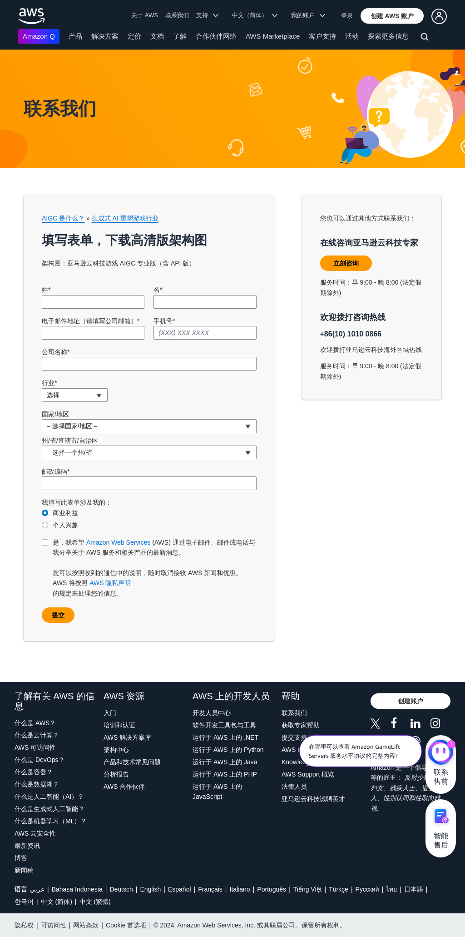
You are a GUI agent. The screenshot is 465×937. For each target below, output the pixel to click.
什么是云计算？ (37, 735)
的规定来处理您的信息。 (155, 567)
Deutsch (121, 889)
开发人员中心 (212, 713)
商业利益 (65, 512)
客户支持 (322, 36)
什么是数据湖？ (37, 784)
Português (271, 889)
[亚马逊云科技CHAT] (440, 753)
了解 (180, 36)
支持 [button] (207, 15)
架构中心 (116, 749)
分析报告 (116, 774)
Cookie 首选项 (126, 925)
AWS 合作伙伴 (124, 786)
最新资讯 (27, 845)
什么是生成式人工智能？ (49, 808)
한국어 (24, 901)
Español (179, 889)
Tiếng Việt (307, 889)
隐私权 (24, 925)
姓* (46, 289)
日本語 (413, 889)
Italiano (240, 889)
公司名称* (55, 352)
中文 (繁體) (95, 901)
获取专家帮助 (301, 725)
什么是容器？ (34, 772)
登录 (347, 15)
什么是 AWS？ (35, 723)
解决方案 (105, 36)
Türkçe (338, 889)
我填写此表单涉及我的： (77, 502)
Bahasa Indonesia (77, 889)
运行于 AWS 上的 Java (225, 762)
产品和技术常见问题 (132, 762)
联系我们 (177, 15)
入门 (110, 713)
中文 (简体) (56, 901)
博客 (21, 858)
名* (157, 289)
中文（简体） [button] (255, 15)
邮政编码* (55, 471)
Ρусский (367, 889)
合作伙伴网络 (216, 36)
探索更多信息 (388, 36)
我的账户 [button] (308, 15)
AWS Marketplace (273, 36)
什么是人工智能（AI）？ (49, 796)
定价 (134, 36)
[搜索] (425, 38)
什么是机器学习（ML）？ (51, 821)
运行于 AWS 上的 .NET (225, 737)
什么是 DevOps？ (39, 759)
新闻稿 (24, 870)
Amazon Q (39, 36)
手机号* (164, 321)
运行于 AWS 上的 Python (228, 749)
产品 (75, 36)
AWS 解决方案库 (127, 737)
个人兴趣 (65, 525)
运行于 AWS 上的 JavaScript (217, 791)
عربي (37, 889)
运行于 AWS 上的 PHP (225, 774)
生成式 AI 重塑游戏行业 (125, 218)
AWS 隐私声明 (110, 582)
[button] (392, 16)
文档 (157, 36)
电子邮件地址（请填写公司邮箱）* (90, 321)
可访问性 (53, 925)
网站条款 (86, 925)
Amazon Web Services (118, 542)
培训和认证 (119, 725)
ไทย (391, 889)
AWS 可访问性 (35, 747)
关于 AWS (144, 15)
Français (210, 889)
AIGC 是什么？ (63, 218)
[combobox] (75, 395)
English (150, 889)
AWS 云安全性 (35, 833)
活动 (352, 36)
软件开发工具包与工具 (224, 725)
